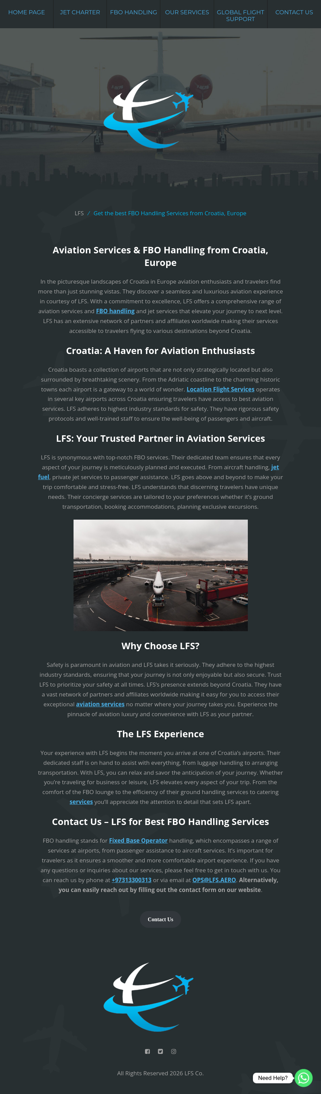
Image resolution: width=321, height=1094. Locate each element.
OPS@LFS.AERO (214, 880)
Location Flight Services (220, 389)
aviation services (100, 704)
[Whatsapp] (303, 1078)
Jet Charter (80, 12)
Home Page (26, 12)
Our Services (187, 12)
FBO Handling (133, 12)
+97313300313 (131, 880)
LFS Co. (194, 1073)
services (81, 802)
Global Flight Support (240, 15)
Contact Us (294, 12)
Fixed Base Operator (138, 840)
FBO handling (115, 311)
